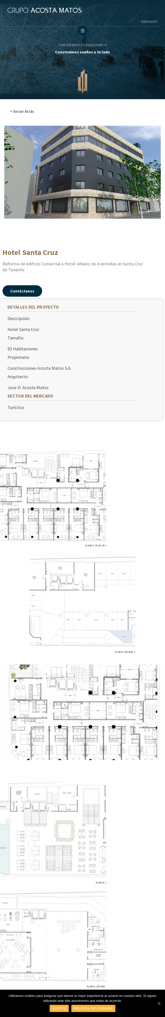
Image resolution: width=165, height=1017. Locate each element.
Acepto (59, 1008)
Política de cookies (93, 1008)
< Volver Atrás (22, 111)
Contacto (149, 22)
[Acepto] (158, 1003)
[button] (22, 291)
